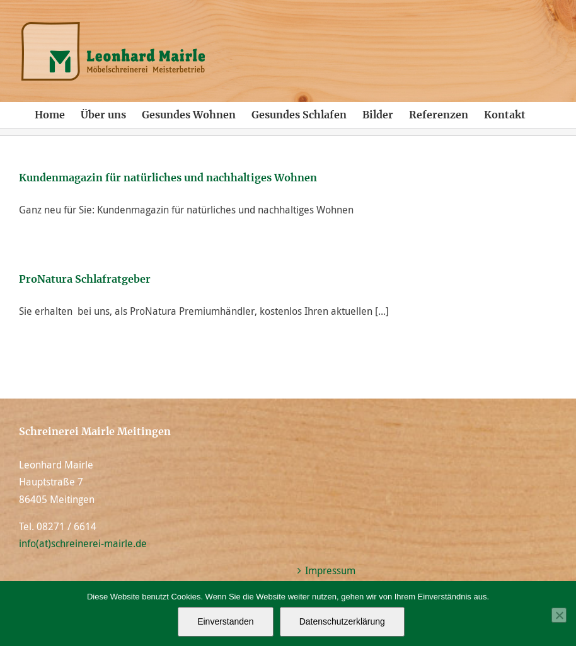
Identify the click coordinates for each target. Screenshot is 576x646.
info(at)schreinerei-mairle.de (83, 543)
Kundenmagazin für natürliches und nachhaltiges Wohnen (168, 178)
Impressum (330, 570)
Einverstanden (225, 621)
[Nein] (559, 615)
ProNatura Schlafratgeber (85, 280)
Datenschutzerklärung (342, 621)
